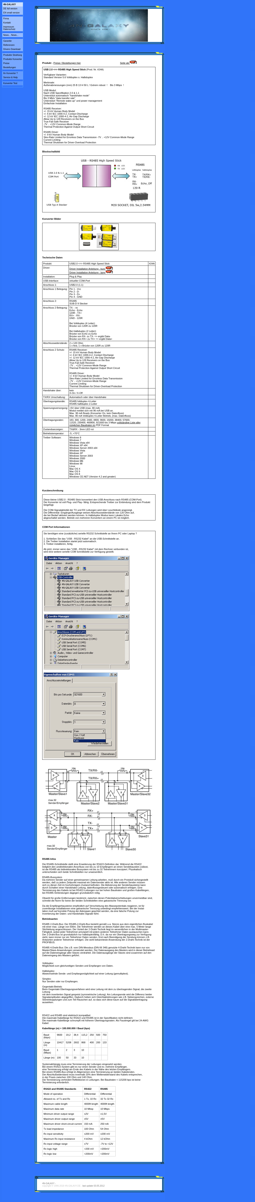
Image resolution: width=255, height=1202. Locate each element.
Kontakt (7, 22)
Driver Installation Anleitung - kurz (91, 268)
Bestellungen (9, 67)
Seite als (128, 63)
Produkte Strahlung (12, 55)
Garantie (7, 41)
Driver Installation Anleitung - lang (91, 272)
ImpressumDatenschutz (9, 28)
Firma (6, 18)
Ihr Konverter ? (10, 73)
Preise (6, 63)
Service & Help (10, 77)
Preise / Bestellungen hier (67, 63)
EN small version (11, 13)
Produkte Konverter (12, 59)
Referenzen (9, 45)
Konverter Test (10, 83)
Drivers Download (11, 49)
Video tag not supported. (99, 25)
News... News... (10, 35)
